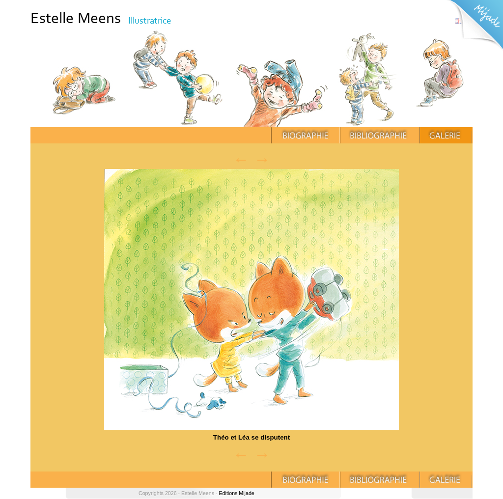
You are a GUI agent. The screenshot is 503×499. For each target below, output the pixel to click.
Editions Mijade (236, 493)
